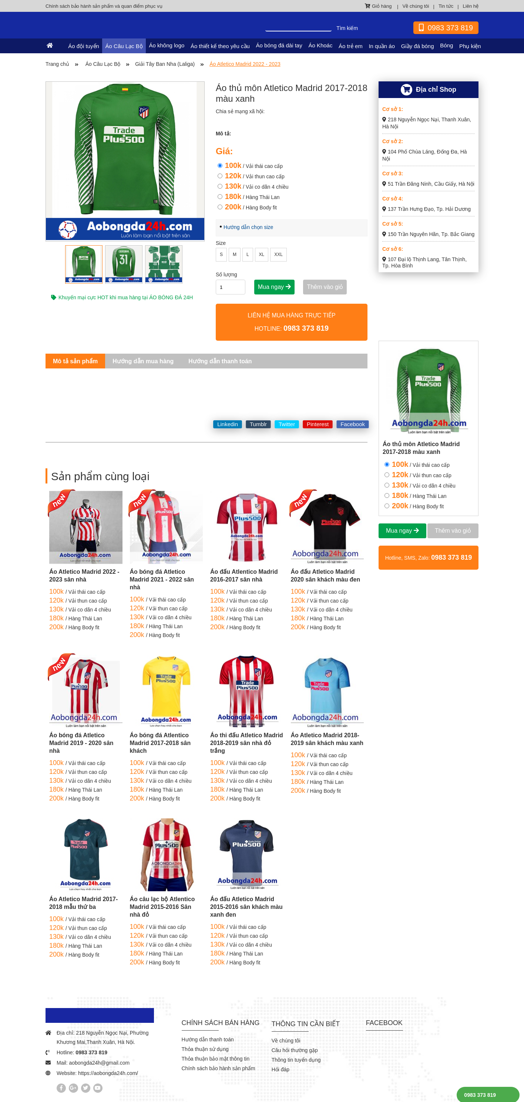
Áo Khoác (321, 45)
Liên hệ (470, 6)
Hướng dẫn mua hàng (143, 361)
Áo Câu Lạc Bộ (124, 46)
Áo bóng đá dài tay (279, 45)
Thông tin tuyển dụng (296, 1060)
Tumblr (258, 424)
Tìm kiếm (347, 28)
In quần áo (382, 46)
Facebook (352, 424)
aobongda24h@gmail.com (99, 1063)
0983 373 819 (91, 1052)
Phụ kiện (470, 46)
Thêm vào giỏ (325, 287)
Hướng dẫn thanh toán (220, 361)
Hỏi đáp (280, 1069)
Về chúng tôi (415, 6)
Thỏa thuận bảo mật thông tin (216, 1059)
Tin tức (446, 6)
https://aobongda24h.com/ (108, 1073)
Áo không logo (167, 45)
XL (262, 254)
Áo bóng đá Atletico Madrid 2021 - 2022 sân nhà (162, 579)
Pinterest (318, 424)
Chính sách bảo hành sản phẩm (218, 1068)
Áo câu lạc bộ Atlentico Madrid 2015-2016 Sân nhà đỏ (162, 907)
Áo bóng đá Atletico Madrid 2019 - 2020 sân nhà (81, 743)
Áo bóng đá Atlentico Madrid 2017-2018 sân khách (160, 743)
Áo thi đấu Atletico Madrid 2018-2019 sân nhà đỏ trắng (240, 743)
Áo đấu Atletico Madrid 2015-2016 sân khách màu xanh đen (246, 907)
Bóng (446, 45)
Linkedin (227, 424)
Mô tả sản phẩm (75, 361)
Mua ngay (274, 287)
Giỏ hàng (379, 6)
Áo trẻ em (351, 46)
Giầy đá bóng (417, 46)
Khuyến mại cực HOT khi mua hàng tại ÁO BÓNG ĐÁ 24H (122, 297)
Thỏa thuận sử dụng (205, 1049)
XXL (278, 254)
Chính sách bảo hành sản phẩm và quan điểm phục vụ (104, 6)
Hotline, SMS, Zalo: (428, 557)
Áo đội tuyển (84, 46)
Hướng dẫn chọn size (248, 227)
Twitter (287, 424)
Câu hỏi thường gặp (295, 1050)
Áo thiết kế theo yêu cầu (220, 46)
